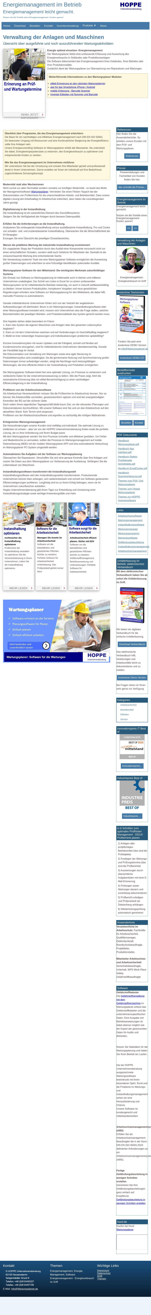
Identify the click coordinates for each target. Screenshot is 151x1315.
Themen (101, 1278)
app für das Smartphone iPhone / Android (72, 87)
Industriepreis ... (132, 816)
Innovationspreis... (132, 766)
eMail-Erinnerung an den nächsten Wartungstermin (77, 83)
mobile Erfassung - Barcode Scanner (70, 91)
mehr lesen (18, 588)
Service (124, 719)
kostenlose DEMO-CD (132, 358)
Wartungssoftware (127, 538)
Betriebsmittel (127, 710)
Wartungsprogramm (128, 533)
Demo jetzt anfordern (29, 115)
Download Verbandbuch (132, 644)
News (103, 25)
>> (135, 228)
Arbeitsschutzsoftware (130, 516)
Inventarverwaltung (68, 25)
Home (6, 25)
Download (20, 25)
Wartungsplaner (39, 191)
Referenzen (132, 156)
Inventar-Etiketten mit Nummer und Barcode (74, 94)
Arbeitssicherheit (128, 705)
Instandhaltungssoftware (131, 524)
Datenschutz (104, 1273)
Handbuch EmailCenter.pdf (132, 468)
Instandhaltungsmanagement (133, 546)
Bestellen (35, 25)
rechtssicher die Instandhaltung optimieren (13, 541)
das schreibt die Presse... (132, 187)
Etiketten (124, 714)
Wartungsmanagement (130, 520)
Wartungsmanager (128, 529)
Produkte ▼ (89, 25)
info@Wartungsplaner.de (134, 349)
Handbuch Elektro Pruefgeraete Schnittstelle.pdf (127, 460)
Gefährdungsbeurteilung (131, 542)
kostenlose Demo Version (132, 677)
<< (128, 228)
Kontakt (48, 25)
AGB (99, 1276)
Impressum (103, 1270)
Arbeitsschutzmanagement (132, 551)
